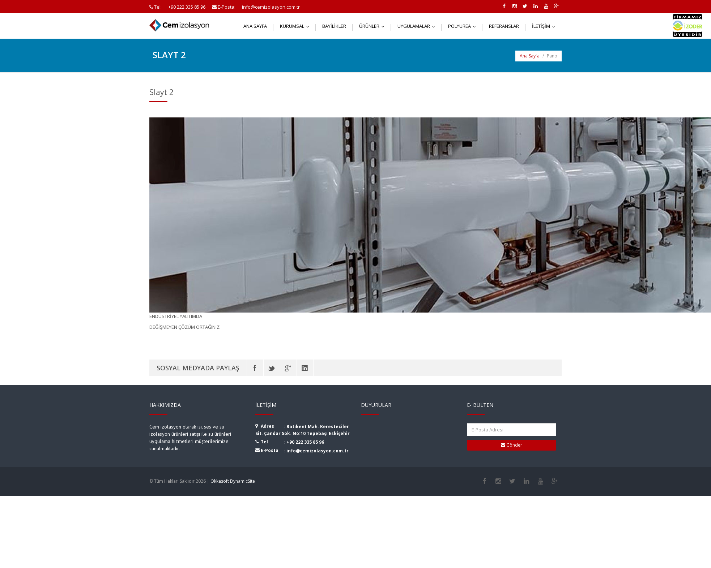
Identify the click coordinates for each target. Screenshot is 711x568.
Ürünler (373, 26)
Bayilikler (334, 26)
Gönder (511, 445)
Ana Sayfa (255, 26)
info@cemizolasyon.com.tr (317, 451)
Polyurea (463, 26)
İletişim (545, 26)
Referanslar (504, 26)
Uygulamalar (417, 26)
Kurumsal (296, 26)
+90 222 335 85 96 (305, 442)
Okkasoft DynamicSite (232, 481)
